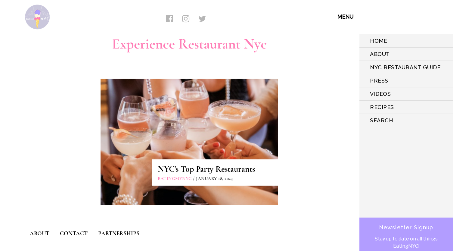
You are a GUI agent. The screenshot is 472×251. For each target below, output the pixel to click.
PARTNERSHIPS (118, 233)
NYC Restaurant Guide (405, 67)
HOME (378, 41)
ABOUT (380, 54)
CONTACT (74, 233)
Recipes (382, 107)
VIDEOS (380, 94)
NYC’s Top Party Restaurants (206, 169)
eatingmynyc (175, 178)
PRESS (379, 80)
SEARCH (381, 120)
